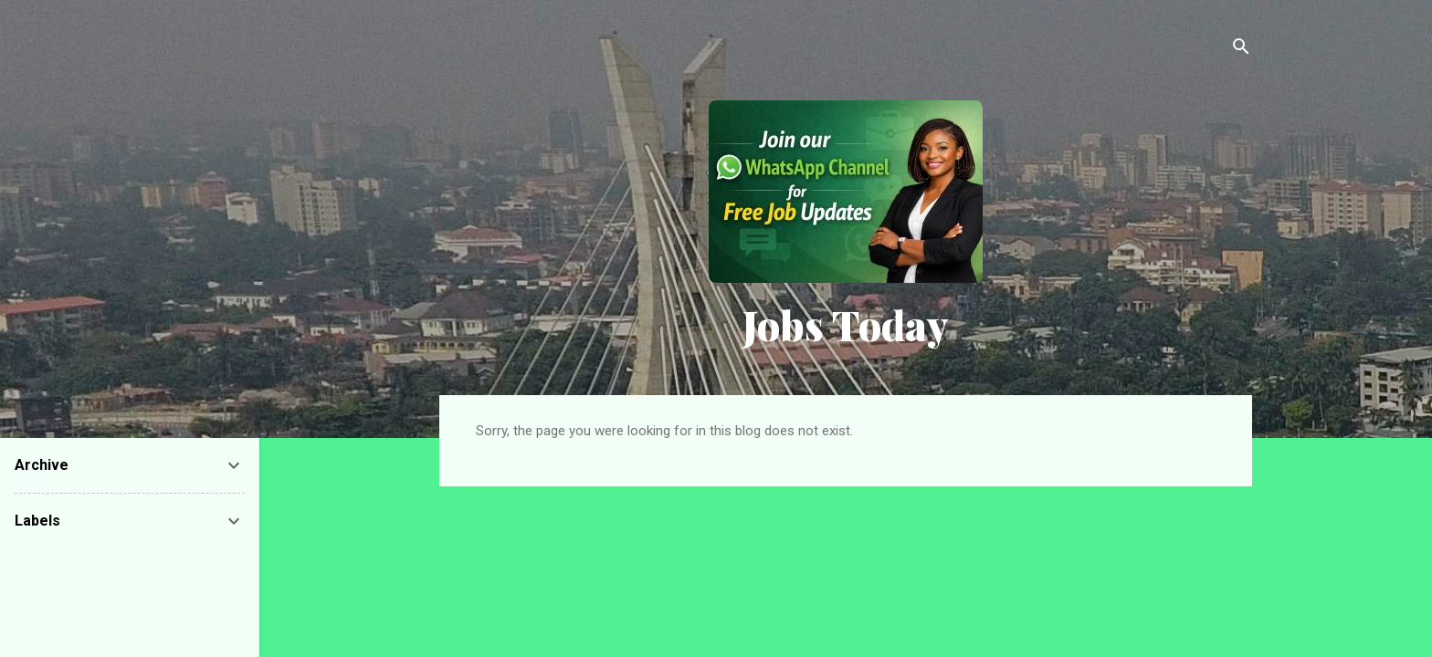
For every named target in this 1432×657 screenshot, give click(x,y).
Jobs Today (845, 324)
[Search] (1241, 50)
